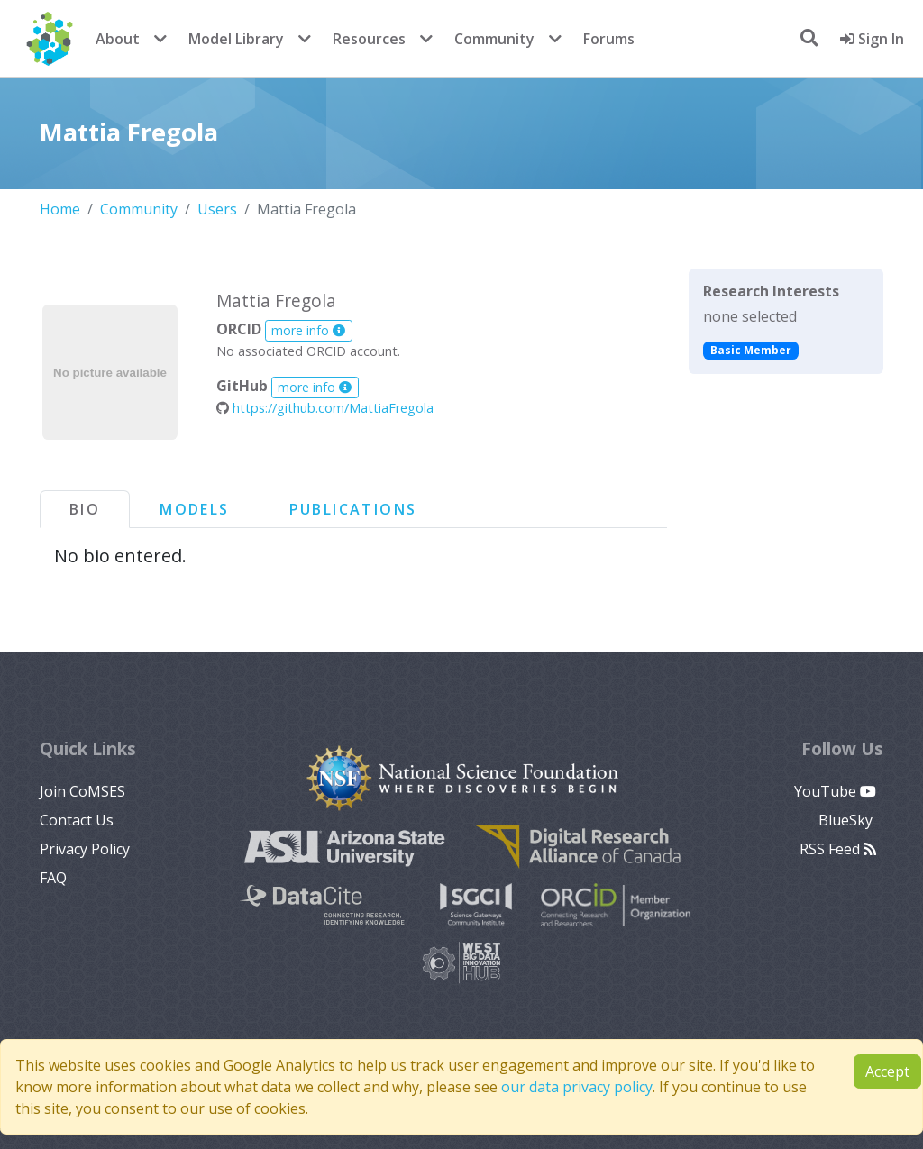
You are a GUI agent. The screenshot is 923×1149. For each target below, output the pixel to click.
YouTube (835, 791)
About (118, 39)
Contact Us (77, 820)
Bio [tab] (84, 509)
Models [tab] (194, 509)
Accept (887, 1071)
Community (494, 39)
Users (217, 209)
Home (60, 209)
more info (308, 330)
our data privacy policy (577, 1087)
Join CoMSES (82, 791)
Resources (369, 39)
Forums (609, 39)
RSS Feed (838, 849)
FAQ (53, 878)
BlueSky (847, 820)
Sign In (872, 39)
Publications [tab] (353, 509)
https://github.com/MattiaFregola (325, 407)
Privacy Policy (85, 849)
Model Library (236, 39)
